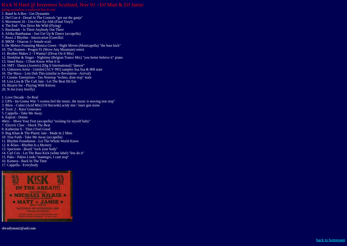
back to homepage (330, 240)
